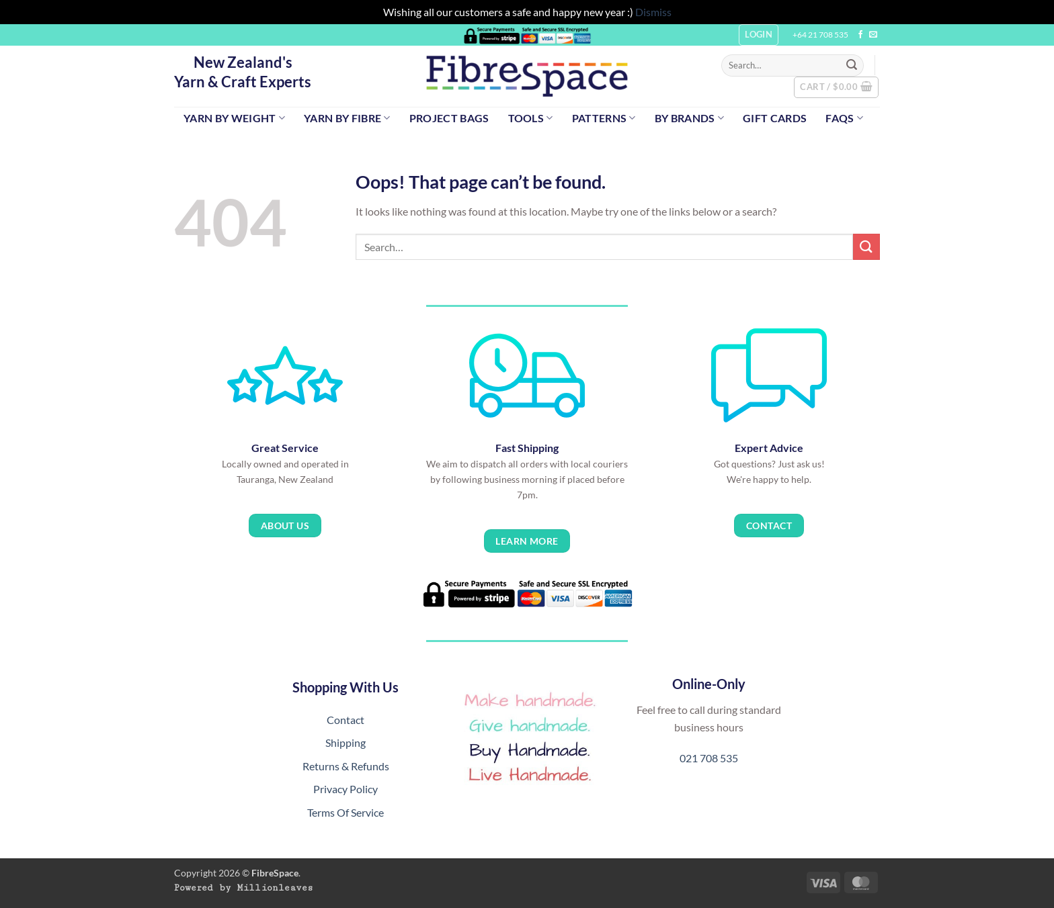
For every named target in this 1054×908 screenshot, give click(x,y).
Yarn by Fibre (347, 117)
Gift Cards (775, 117)
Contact (345, 719)
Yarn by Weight (234, 117)
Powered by (243, 887)
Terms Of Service (345, 812)
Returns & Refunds (345, 766)
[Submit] (851, 65)
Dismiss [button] (653, 11)
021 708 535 (709, 758)
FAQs (844, 117)
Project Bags (449, 117)
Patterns (604, 117)
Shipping (345, 742)
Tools (530, 117)
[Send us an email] (873, 35)
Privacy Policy (345, 788)
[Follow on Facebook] (860, 35)
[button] (836, 87)
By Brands (689, 117)
